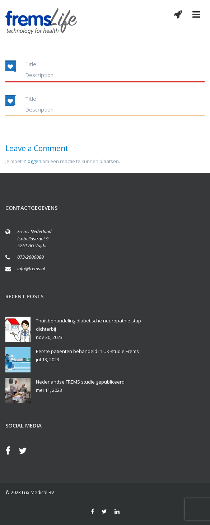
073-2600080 (30, 257)
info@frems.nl (31, 268)
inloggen (32, 161)
